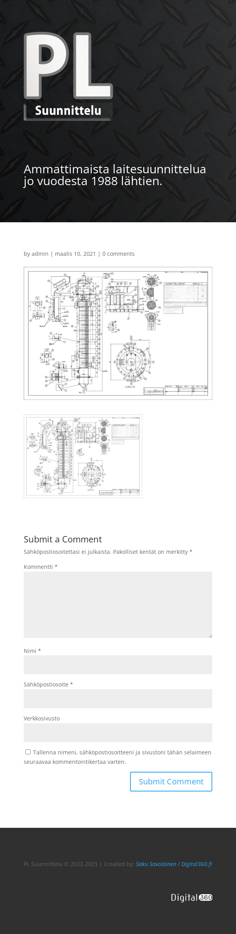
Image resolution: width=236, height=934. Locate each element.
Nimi (32, 651)
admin (40, 253)
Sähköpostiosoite (48, 684)
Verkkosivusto (42, 718)
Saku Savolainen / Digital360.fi (174, 864)
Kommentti (41, 566)
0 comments (118, 253)
